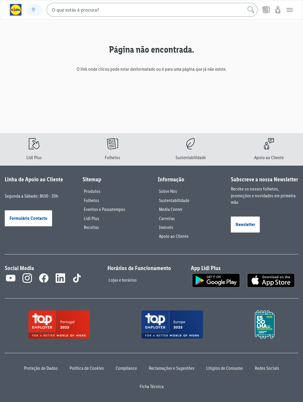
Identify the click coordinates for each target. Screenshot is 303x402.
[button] (289, 9)
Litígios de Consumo (224, 368)
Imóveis (166, 227)
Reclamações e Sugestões (171, 368)
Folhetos (91, 200)
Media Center (171, 209)
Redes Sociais (267, 368)
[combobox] (152, 10)
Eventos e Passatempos (104, 209)
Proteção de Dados (41, 368)
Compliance (126, 368)
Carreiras (167, 218)
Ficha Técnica (152, 386)
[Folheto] (266, 9)
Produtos (92, 191)
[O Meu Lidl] (277, 9)
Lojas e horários (123, 280)
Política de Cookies (87, 368)
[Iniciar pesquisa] (251, 10)
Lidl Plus (91, 218)
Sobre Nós (168, 191)
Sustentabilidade (174, 200)
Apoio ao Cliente (173, 236)
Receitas (91, 227)
